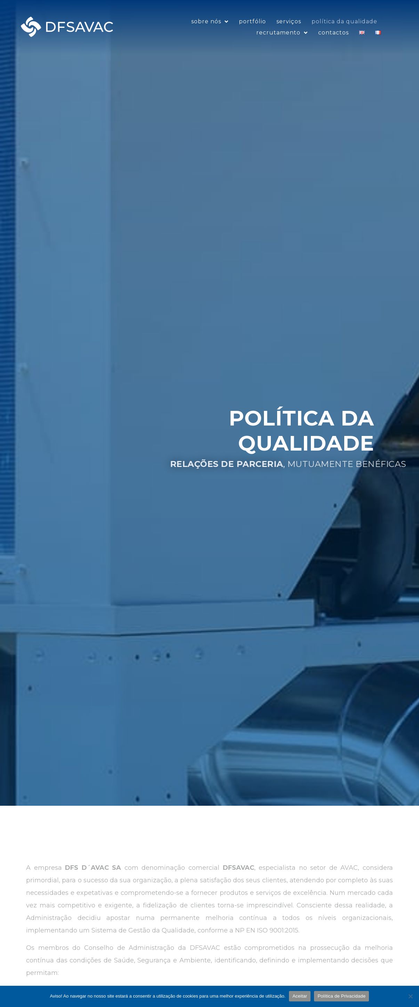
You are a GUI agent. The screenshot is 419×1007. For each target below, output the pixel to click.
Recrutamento (282, 40)
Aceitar (299, 996)
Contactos (333, 40)
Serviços (288, 29)
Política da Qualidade (344, 29)
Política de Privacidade (341, 996)
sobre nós (209, 29)
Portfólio (252, 29)
